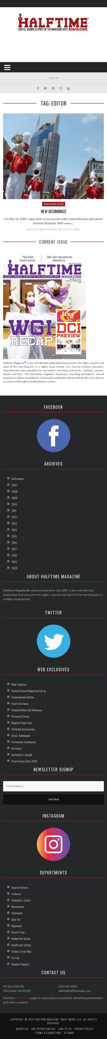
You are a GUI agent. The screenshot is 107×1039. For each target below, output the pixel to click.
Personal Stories (20, 716)
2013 (14, 523)
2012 (14, 517)
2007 (14, 485)
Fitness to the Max (21, 951)
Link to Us (65, 1029)
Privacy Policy (83, 1029)
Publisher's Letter (53, 204)
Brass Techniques (20, 735)
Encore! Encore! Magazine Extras (28, 691)
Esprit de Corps (20, 703)
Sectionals (17, 913)
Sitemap (69, 1032)
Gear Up (15, 919)
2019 (14, 561)
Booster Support (20, 964)
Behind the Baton (20, 938)
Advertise (22, 1029)
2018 (14, 555)
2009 (14, 498)
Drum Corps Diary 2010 (24, 761)
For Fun (15, 958)
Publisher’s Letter (21, 900)
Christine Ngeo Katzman (42, 229)
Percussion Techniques (23, 742)
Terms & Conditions (48, 1032)
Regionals (16, 926)
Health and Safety (21, 945)
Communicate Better (22, 697)
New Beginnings (53, 211)
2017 (14, 549)
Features (16, 894)
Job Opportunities (43, 1029)
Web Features (18, 684)
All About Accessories (23, 729)
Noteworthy (17, 906)
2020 (14, 568)
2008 (14, 491)
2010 (14, 504)
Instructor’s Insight (21, 754)
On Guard (16, 748)
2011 (13, 510)
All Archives (17, 478)
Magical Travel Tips (21, 722)
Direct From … (19, 932)
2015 (14, 536)
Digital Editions (19, 887)
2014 (14, 530)
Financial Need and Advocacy (26, 710)
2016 (14, 542)
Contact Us (22, 998)
